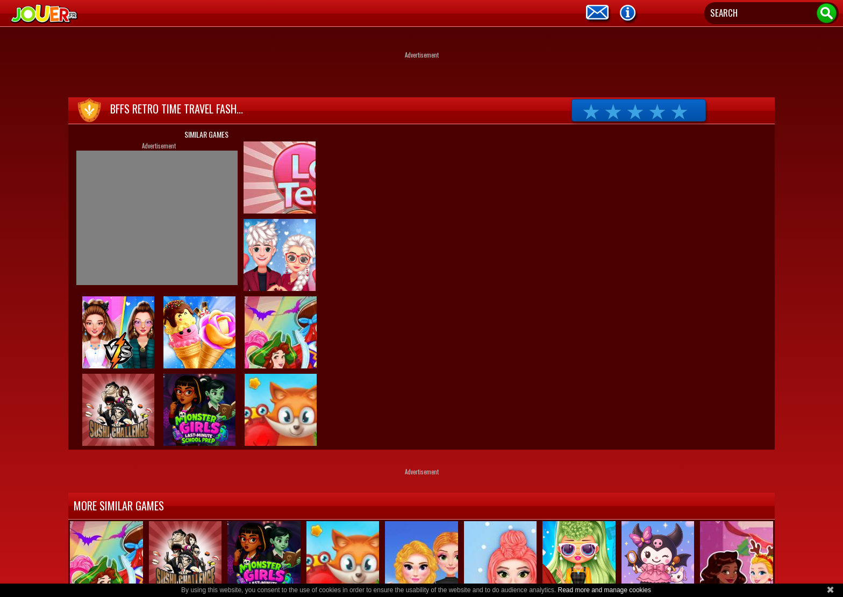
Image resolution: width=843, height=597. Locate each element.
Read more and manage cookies (604, 590)
